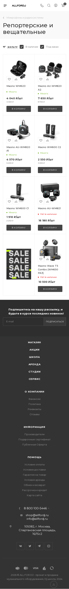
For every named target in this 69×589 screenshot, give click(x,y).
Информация (34, 426)
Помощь (35, 457)
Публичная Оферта (34, 444)
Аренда (35, 364)
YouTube (49, 546)
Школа (34, 356)
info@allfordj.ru (37, 519)
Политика (35, 404)
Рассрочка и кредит (34, 490)
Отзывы (35, 414)
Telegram (39, 546)
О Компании (34, 391)
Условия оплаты (34, 464)
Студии (35, 371)
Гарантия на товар (34, 474)
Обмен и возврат (34, 485)
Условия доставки (34, 469)
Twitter (30, 546)
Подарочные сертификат (35, 439)
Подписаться (55, 321)
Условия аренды (34, 479)
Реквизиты (34, 409)
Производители (34, 434)
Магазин (34, 342)
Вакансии (34, 398)
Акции (34, 349)
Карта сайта (34, 495)
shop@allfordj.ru (37, 515)
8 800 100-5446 (35, 508)
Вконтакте (20, 546)
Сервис (34, 378)
